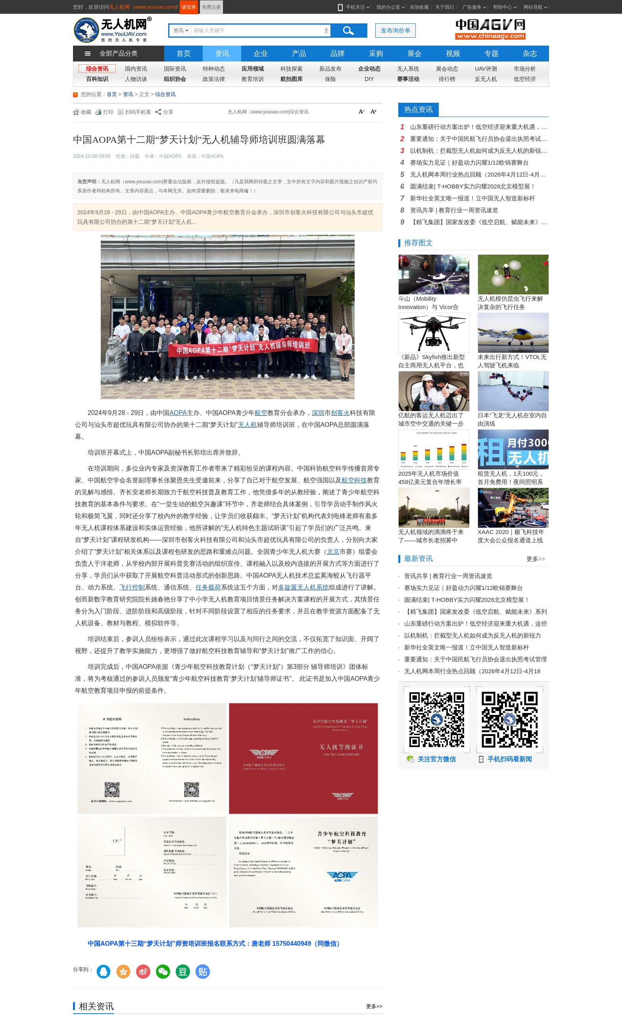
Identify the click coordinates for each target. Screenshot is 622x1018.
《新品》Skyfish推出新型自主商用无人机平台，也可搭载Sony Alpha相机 (431, 365)
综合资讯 (97, 68)
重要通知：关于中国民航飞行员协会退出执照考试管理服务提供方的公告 (479, 138)
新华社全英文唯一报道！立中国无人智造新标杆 (472, 198)
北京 (333, 551)
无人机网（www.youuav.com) (143, 7)
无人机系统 (313, 587)
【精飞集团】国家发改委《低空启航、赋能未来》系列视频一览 (479, 222)
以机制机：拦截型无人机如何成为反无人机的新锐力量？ (479, 150)
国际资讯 (175, 68)
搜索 (348, 30)
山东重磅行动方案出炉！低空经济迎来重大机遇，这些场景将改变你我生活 (479, 126)
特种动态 (214, 68)
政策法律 (214, 79)
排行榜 (447, 79)
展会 (414, 54)
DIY (369, 79)
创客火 (340, 412)
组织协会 (175, 79)
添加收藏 (419, 7)
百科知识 (97, 79)
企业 (260, 54)
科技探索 (291, 68)
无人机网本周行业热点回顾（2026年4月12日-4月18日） (479, 174)
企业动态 (369, 68)
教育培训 (253, 79)
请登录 (189, 7)
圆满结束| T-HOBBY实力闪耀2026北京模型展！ (473, 186)
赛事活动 (408, 79)
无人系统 (408, 68)
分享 (168, 112)
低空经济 (525, 79)
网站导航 (533, 7)
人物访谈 (136, 79)
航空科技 (354, 480)
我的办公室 (388, 7)
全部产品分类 (119, 53)
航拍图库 (291, 79)
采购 (376, 54)
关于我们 (444, 7)
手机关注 (354, 7)
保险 (330, 79)
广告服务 (472, 7)
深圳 (318, 412)
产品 (299, 54)
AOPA (177, 412)
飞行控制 (132, 587)
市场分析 (525, 68)
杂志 (530, 54)
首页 (184, 54)
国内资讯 (136, 68)
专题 (491, 54)
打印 (108, 112)
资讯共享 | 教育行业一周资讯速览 (454, 210)
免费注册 (211, 7)
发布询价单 (396, 30)
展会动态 (447, 68)
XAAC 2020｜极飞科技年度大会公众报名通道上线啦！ (511, 540)
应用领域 (253, 68)
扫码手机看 (138, 112)
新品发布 (330, 68)
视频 (453, 54)
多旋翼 (287, 587)
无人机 (247, 424)
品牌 (337, 54)
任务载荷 (208, 587)
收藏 (86, 112)
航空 (261, 412)
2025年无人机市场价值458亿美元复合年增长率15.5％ (430, 482)
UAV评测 (486, 68)
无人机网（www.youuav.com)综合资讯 (268, 112)
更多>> (374, 1006)
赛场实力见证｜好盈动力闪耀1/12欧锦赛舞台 (469, 162)
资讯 (222, 54)
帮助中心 (502, 7)
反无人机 (486, 79)
